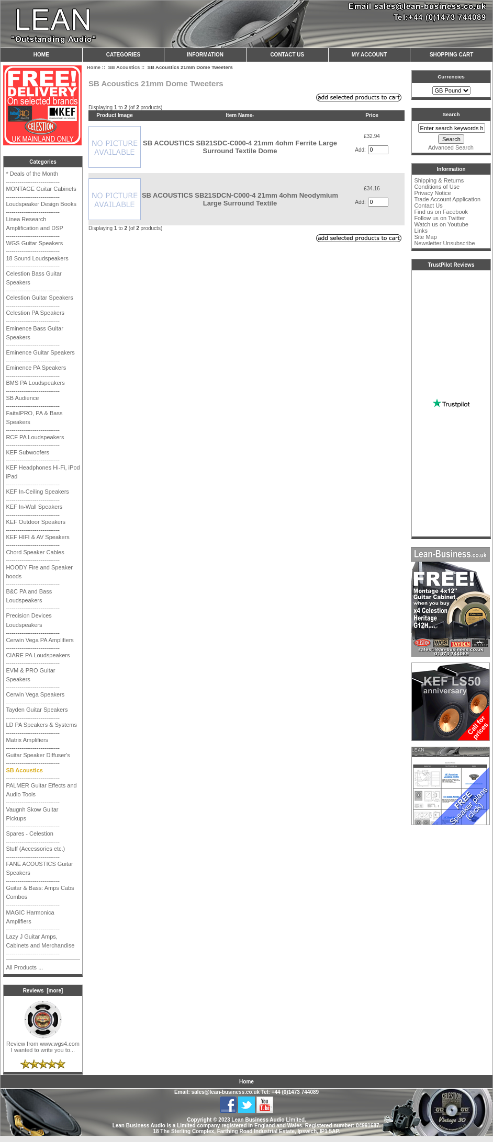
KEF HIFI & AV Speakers (37, 537)
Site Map (425, 237)
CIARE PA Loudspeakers (38, 655)
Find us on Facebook (441, 212)
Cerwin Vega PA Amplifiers (39, 640)
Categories (123, 55)
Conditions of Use (437, 187)
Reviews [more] (43, 990)
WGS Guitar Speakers (34, 243)
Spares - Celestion (29, 833)
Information (205, 55)
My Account (369, 55)
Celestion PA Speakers (35, 313)
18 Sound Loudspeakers (37, 258)
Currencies (451, 76)
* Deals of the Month (32, 173)
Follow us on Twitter (439, 218)
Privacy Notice (432, 193)
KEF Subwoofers (27, 452)
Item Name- (240, 115)
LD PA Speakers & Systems (41, 725)
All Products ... (24, 967)
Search (451, 114)
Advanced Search (451, 147)
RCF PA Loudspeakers (35, 437)
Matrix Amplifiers (27, 740)
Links (421, 230)
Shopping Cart (451, 55)
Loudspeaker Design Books (41, 204)
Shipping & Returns (439, 180)
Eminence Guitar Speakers (40, 352)
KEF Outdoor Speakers (35, 522)
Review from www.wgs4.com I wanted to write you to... (43, 1044)
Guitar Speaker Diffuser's (38, 755)
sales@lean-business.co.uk (226, 1092)
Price (371, 115)
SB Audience (22, 398)
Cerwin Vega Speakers (35, 694)
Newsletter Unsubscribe (444, 243)
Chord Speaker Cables (35, 552)
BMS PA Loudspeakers (35, 383)
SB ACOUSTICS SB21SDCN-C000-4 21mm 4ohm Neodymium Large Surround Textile (240, 199)
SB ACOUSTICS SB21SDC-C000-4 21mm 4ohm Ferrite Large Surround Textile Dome (240, 147)
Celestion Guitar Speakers (39, 297)
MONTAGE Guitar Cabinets (41, 189)
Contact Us (287, 55)
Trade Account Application (447, 199)
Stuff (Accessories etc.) (35, 849)
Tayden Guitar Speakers (37, 709)
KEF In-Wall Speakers (34, 507)
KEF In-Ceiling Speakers (37, 491)
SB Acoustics (124, 67)
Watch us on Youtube (441, 224)
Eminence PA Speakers (36, 367)
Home (41, 55)
